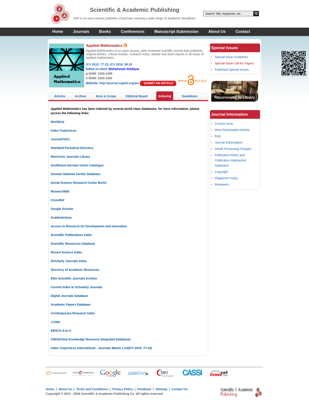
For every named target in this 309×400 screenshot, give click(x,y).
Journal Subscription (228, 142)
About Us (217, 31)
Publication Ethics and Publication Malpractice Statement (230, 160)
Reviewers (222, 184)
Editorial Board (137, 96)
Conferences (132, 31)
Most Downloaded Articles (232, 130)
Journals (81, 31)
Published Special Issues (232, 69)
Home (57, 31)
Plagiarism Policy (226, 178)
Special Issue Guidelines (231, 57)
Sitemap (161, 389)
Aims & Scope (106, 96)
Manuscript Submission (176, 31)
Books (105, 31)
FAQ (218, 136)
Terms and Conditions (92, 389)
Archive (80, 96)
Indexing (164, 96)
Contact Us (179, 389)
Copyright (221, 172)
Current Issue (224, 123)
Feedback (144, 389)
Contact (242, 31)
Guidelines (190, 96)
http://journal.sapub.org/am (119, 83)
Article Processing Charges (233, 149)
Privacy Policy (123, 389)
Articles (59, 96)
